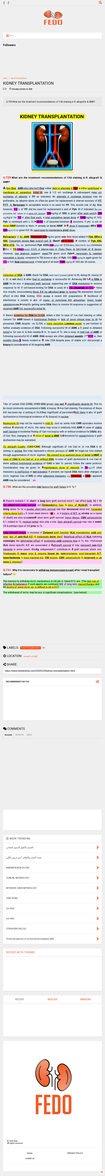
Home (5, 78)
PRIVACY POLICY (75, 1153)
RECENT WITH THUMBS (20, 952)
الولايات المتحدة (30, 656)
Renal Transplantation (19, 78)
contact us (29, 1158)
